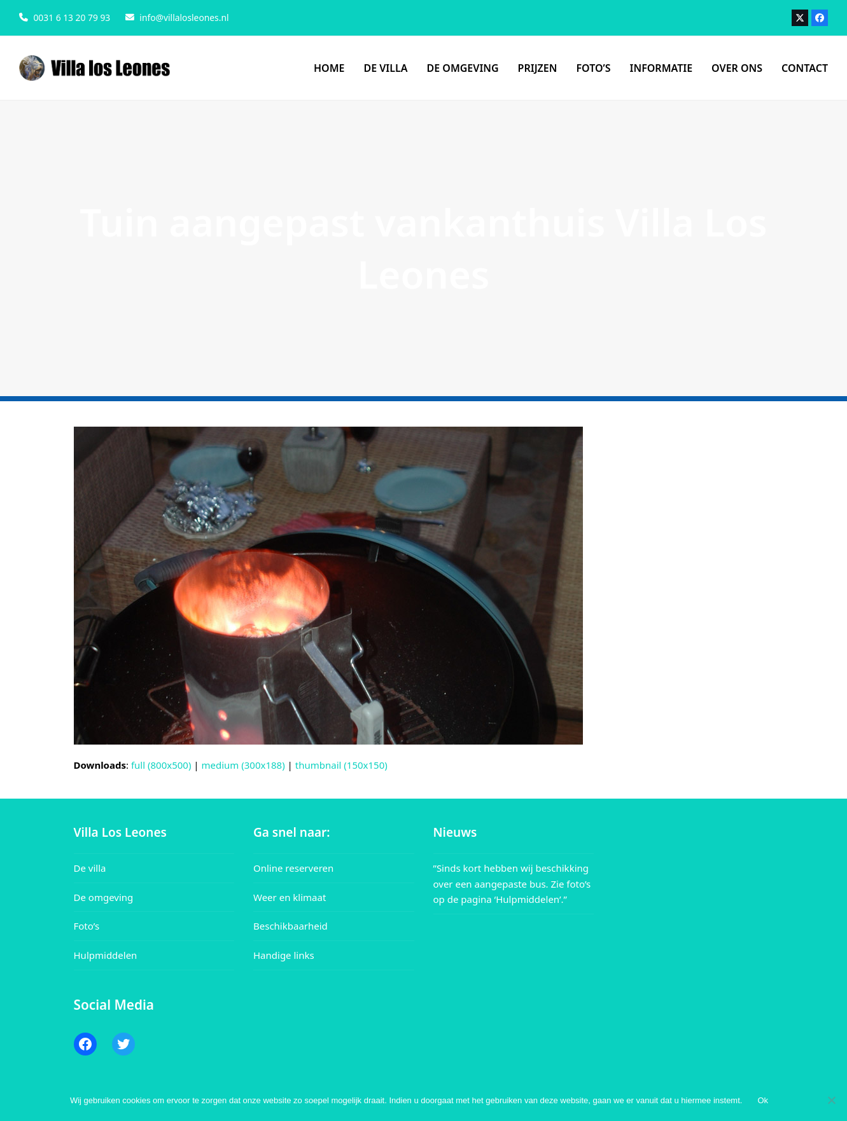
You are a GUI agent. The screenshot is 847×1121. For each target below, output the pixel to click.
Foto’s (87, 925)
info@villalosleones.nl (183, 17)
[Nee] (831, 1100)
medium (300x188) (243, 765)
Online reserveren (293, 868)
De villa (90, 868)
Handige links (283, 955)
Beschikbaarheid (290, 925)
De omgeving (104, 897)
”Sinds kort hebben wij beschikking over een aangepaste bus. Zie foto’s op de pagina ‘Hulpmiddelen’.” (512, 884)
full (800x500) (161, 765)
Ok (762, 1100)
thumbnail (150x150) (341, 765)
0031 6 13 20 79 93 (71, 17)
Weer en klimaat (289, 897)
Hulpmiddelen (105, 955)
